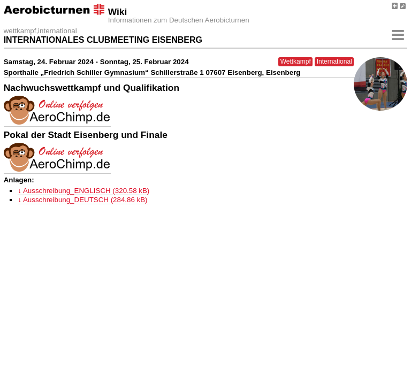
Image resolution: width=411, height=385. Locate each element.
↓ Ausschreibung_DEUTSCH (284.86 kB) (82, 200)
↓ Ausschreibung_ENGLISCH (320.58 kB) (83, 191)
